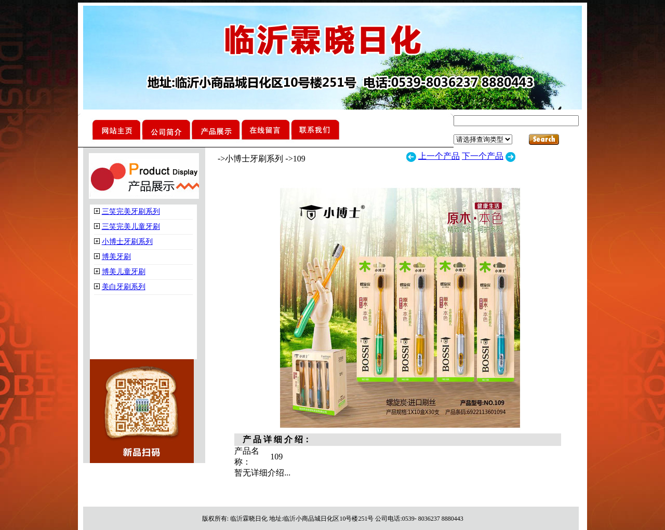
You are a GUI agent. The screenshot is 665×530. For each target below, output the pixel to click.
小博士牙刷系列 (127, 242)
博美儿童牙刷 (123, 272)
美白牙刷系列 (123, 287)
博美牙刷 (116, 257)
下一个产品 (482, 156)
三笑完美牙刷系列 (131, 211)
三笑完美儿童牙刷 (131, 226)
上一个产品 (439, 156)
